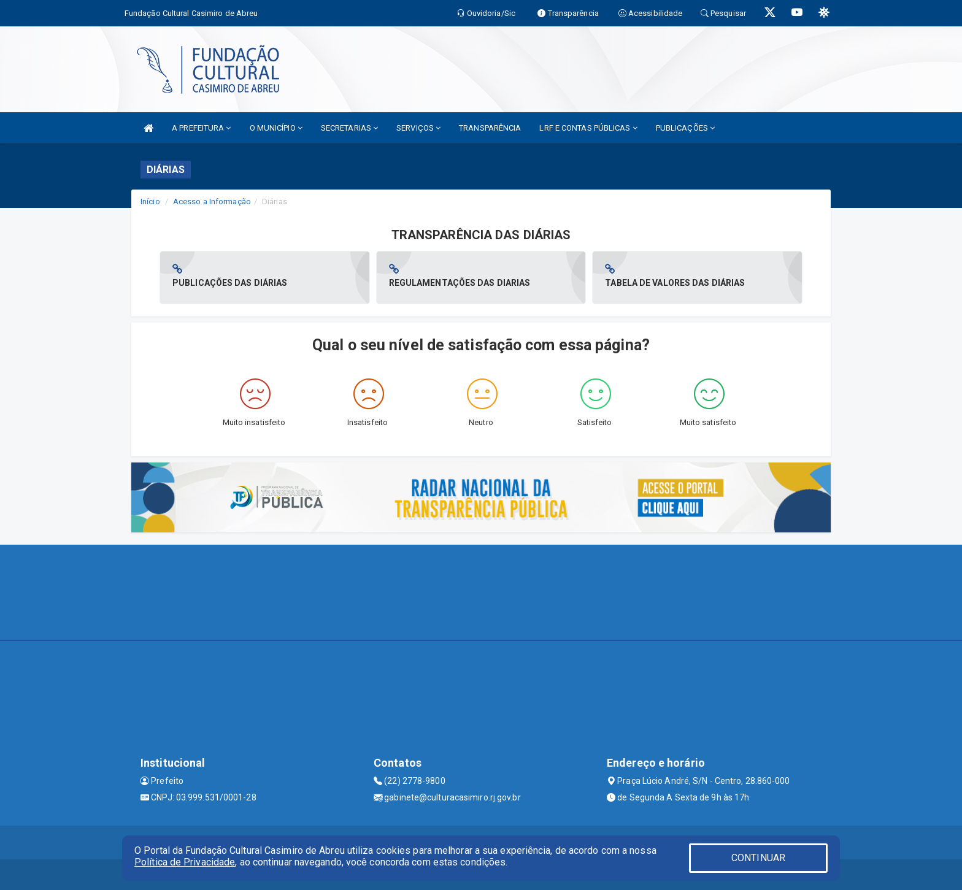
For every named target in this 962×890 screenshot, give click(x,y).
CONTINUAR (758, 858)
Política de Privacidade (184, 862)
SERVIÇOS (418, 127)
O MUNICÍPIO (276, 127)
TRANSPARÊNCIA (490, 127)
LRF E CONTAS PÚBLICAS (588, 127)
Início (150, 201)
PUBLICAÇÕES (685, 127)
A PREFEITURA (201, 127)
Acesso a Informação (212, 201)
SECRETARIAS (349, 127)
